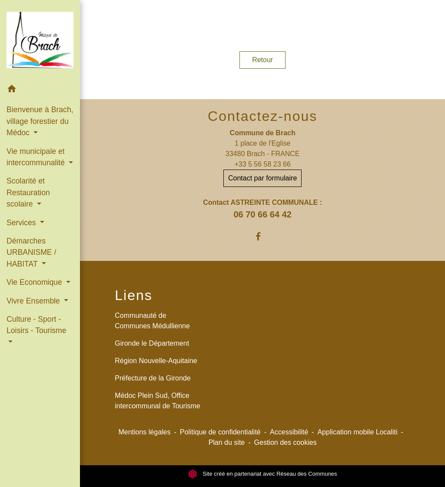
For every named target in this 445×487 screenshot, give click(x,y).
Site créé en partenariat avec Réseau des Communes (262, 473)
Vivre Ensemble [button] (34, 301)
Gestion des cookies (285, 442)
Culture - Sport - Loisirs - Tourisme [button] (36, 325)
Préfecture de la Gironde (152, 378)
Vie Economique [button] (35, 282)
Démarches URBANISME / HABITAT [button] (31, 252)
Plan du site (227, 442)
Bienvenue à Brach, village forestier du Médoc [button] (40, 121)
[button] (40, 90)
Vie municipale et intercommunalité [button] (37, 157)
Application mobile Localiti (357, 432)
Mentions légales (144, 432)
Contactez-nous (262, 116)
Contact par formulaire (262, 178)
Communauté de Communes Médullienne (152, 321)
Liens (134, 295)
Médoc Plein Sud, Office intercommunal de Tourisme (157, 401)
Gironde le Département (152, 343)
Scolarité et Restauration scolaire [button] (28, 192)
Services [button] (22, 222)
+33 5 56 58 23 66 (262, 164)
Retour (262, 59)
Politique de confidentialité (220, 432)
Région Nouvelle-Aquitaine (156, 360)
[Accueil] (40, 40)
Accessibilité (289, 432)
